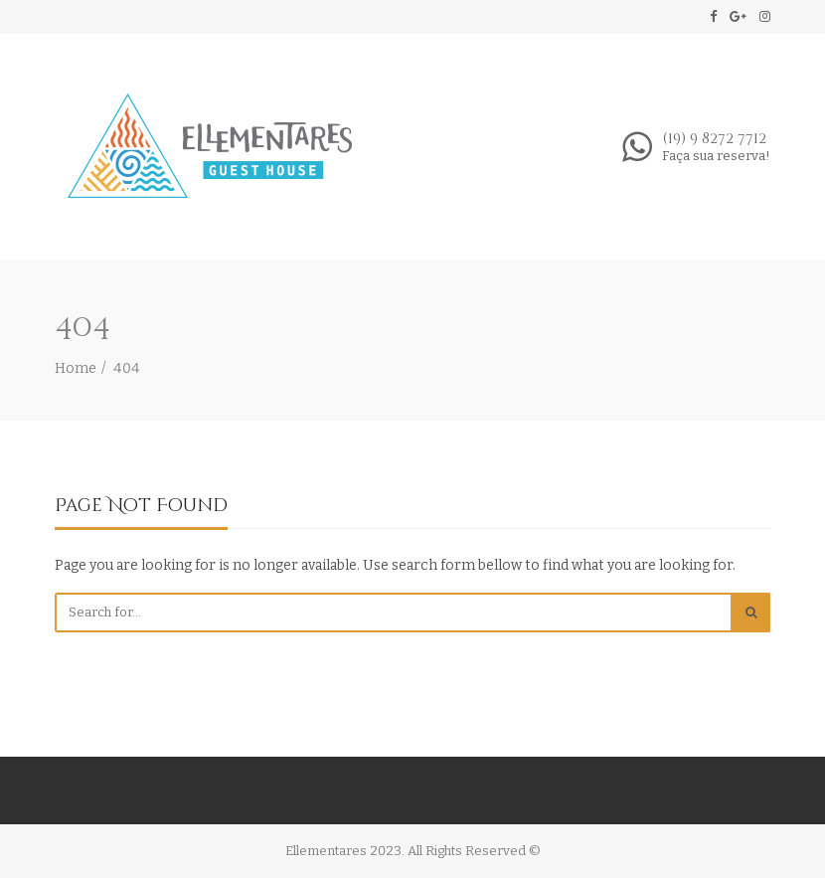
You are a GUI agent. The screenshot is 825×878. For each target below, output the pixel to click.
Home (75, 368)
